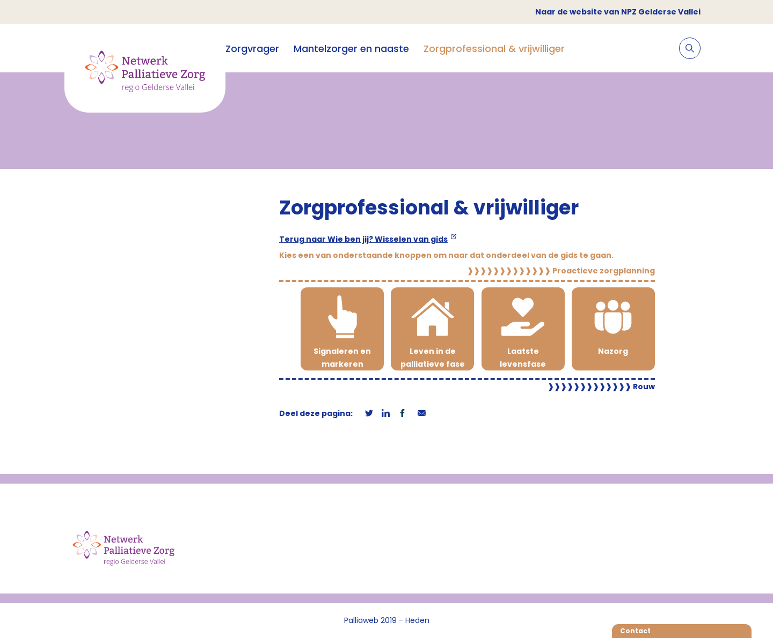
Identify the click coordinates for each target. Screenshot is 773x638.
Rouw (601, 386)
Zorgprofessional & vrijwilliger (494, 48)
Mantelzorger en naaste (351, 48)
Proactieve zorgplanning (561, 270)
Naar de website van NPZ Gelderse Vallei (618, 11)
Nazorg (613, 351)
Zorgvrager (252, 48)
